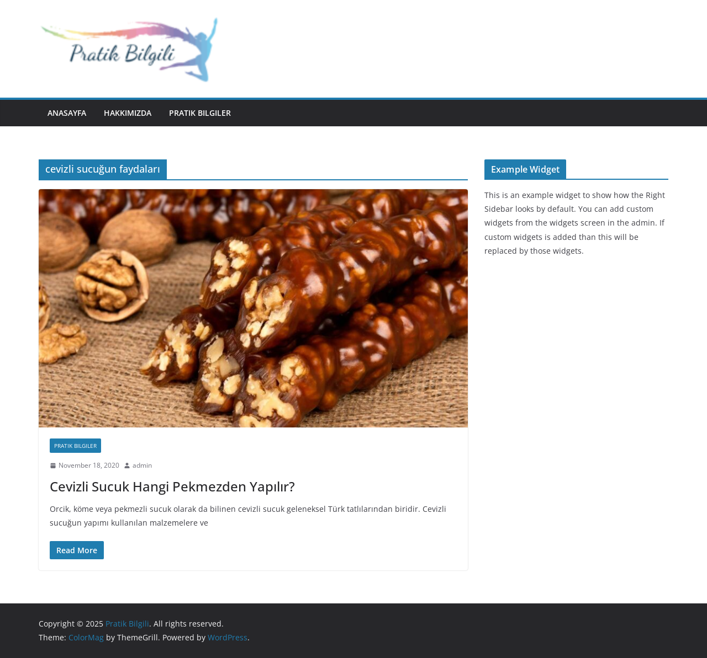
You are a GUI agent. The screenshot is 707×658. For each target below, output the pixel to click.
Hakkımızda (127, 113)
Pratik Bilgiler (200, 113)
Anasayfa (67, 113)
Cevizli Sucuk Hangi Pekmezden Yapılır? (172, 486)
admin (142, 465)
